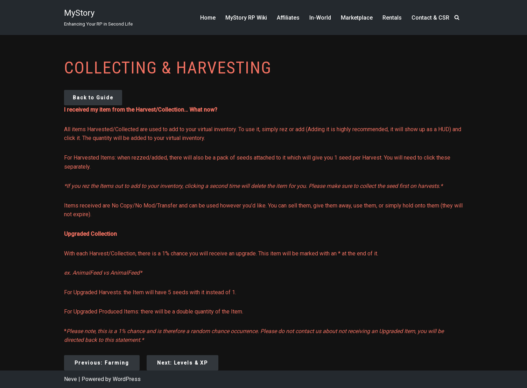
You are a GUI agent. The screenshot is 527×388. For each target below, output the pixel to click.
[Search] (456, 17)
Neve (70, 379)
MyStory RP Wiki (246, 17)
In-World (320, 17)
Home (208, 17)
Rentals (392, 17)
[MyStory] (98, 17)
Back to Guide (93, 97)
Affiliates (288, 17)
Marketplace (357, 17)
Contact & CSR (430, 17)
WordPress (127, 379)
